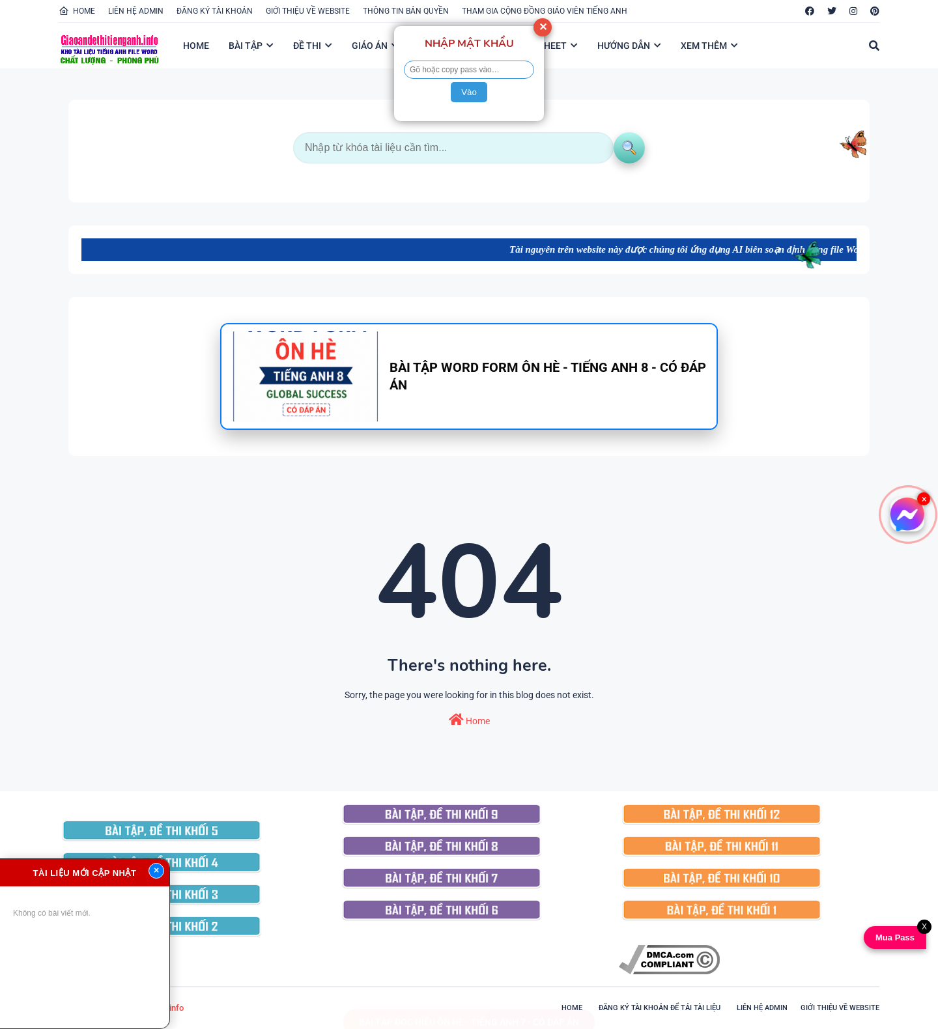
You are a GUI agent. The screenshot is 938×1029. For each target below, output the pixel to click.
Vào (469, 92)
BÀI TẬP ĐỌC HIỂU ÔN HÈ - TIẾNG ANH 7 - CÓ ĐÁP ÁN (469, 1009)
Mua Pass (892, 937)
